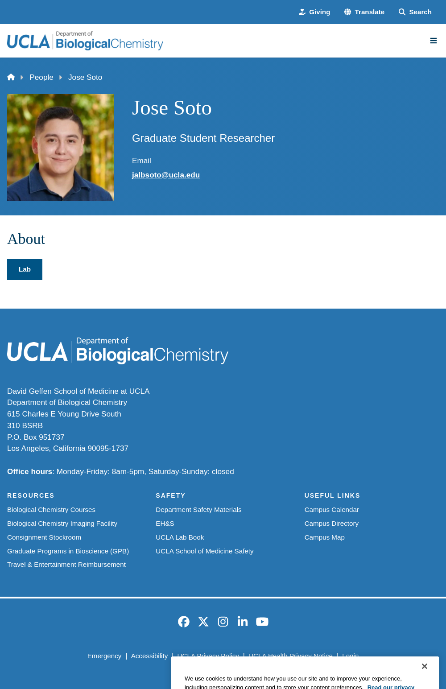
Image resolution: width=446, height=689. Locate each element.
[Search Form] (415, 12)
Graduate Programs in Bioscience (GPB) (68, 551)
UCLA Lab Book (180, 537)
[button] (364, 12)
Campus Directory (332, 523)
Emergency (104, 656)
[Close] (424, 679)
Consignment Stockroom (44, 537)
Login (350, 656)
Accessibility (149, 656)
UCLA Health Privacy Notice (290, 656)
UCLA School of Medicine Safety (204, 551)
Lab (25, 269)
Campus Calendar (332, 509)
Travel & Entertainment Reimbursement (66, 564)
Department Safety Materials (198, 509)
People (41, 77)
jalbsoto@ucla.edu (166, 174)
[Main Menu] (433, 40)
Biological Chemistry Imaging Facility (62, 523)
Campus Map (325, 537)
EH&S (165, 523)
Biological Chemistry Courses (51, 509)
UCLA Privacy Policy (208, 656)
